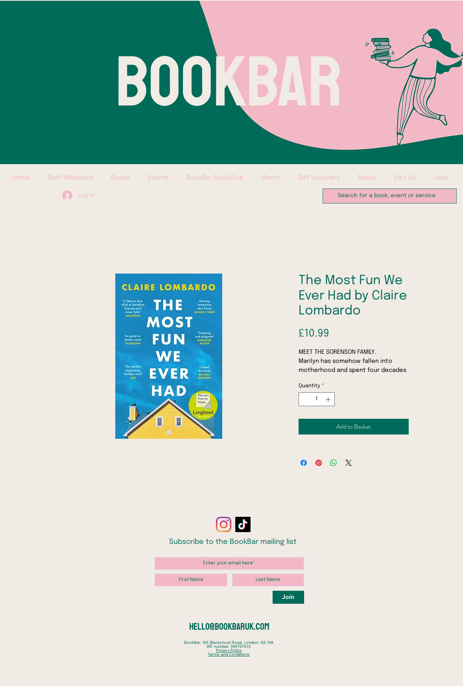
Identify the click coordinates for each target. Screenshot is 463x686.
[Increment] (329, 399)
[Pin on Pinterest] (318, 463)
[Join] (288, 597)
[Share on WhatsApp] (333, 463)
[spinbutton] (316, 399)
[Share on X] (348, 463)
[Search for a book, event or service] (389, 196)
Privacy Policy (229, 651)
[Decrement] (304, 399)
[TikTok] (243, 524)
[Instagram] (223, 524)
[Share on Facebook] (303, 463)
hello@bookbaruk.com (229, 626)
